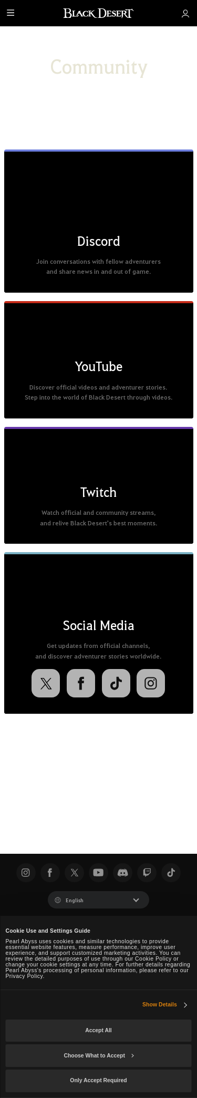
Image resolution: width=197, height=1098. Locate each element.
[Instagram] (151, 683)
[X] (46, 683)
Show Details (159, 1004)
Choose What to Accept (98, 1056)
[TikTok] (116, 683)
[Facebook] (81, 683)
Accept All (98, 1030)
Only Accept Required (98, 1080)
